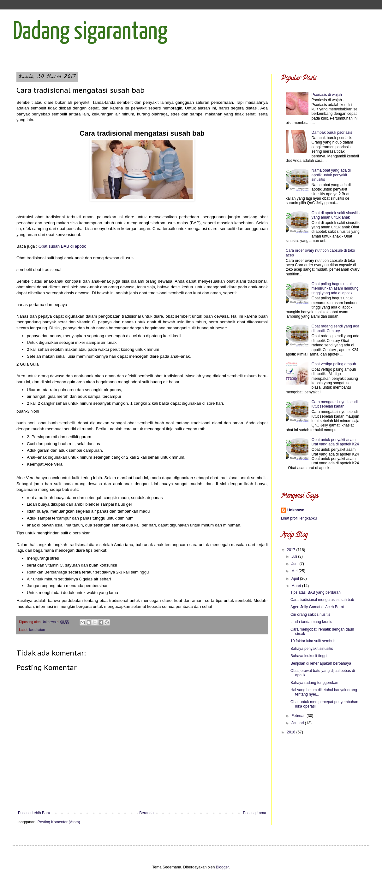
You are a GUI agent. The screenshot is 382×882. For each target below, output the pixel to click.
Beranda (146, 813)
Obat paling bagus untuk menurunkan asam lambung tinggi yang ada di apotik (335, 288)
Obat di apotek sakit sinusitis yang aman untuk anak (336, 215)
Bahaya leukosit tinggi (308, 656)
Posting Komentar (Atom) (59, 822)
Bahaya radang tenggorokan (314, 682)
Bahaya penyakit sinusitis (311, 648)
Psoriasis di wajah (327, 94)
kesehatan (37, 630)
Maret (296, 586)
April (295, 578)
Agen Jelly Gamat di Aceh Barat (317, 607)
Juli (294, 556)
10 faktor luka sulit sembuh (313, 641)
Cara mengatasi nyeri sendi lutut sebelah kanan (335, 404)
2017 (291, 550)
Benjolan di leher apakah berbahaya (320, 663)
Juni (295, 564)
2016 (291, 732)
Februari (299, 716)
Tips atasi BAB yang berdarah (315, 592)
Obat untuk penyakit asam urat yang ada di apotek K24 (335, 442)
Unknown (295, 510)
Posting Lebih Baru (34, 813)
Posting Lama (254, 813)
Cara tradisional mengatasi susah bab (322, 599)
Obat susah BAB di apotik (62, 246)
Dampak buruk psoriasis (332, 132)
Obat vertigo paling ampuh (334, 364)
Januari (298, 723)
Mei (295, 571)
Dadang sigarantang (90, 32)
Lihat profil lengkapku (299, 518)
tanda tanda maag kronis (311, 622)
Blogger (222, 867)
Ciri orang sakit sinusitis (310, 614)
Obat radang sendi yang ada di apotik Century (335, 328)
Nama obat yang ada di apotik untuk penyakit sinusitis (331, 175)
